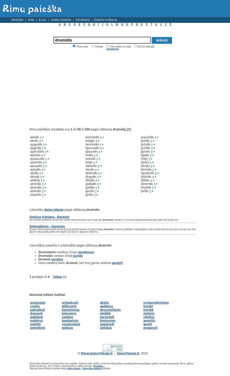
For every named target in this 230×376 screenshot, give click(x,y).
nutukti (35, 324)
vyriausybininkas (156, 302)
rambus (67, 317)
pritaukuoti (70, 302)
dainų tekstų (73, 368)
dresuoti (36, 313)
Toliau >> (59, 277)
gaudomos (86, 252)
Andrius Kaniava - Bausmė (49, 217)
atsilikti (105, 313)
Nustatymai (113, 49)
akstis (104, 302)
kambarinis (70, 320)
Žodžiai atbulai (105, 20)
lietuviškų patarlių (92, 368)
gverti (147, 324)
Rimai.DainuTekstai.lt (97, 353)
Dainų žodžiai (61, 20)
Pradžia (17, 20)
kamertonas (71, 310)
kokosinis (69, 313)
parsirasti (107, 317)
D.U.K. (43, 20)
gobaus (67, 328)
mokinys (36, 320)
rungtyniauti (71, 324)
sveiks (35, 306)
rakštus (149, 317)
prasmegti (37, 302)
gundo (78, 255)
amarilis (149, 320)
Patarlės (83, 20)
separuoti (107, 324)
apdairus (106, 306)
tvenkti (148, 310)
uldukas (106, 328)
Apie (31, 20)
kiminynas (107, 320)
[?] (152, 46)
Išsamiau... (99, 366)
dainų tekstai (54, 209)
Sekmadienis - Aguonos (47, 226)
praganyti (150, 328)
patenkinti (37, 328)
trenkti (148, 306)
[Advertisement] (67, 88)
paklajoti (36, 317)
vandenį (57, 259)
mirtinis (149, 313)
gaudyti (117, 263)
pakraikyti (37, 310)
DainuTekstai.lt (128, 353)
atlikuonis (69, 306)
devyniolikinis (110, 310)
